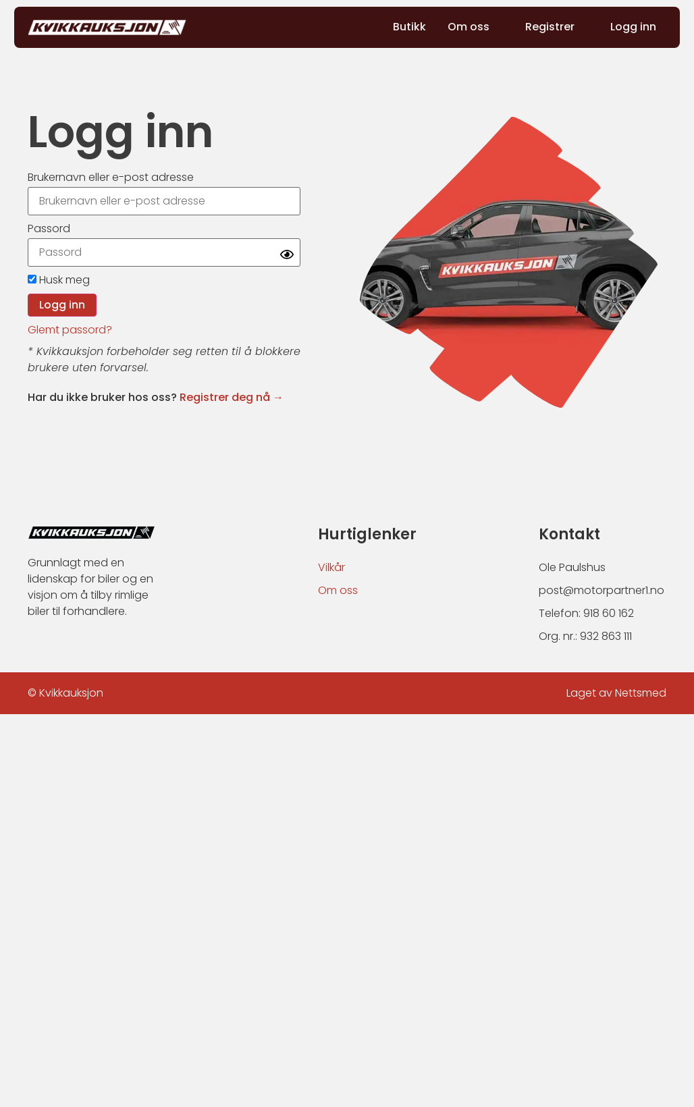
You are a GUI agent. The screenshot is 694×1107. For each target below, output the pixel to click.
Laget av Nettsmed (616, 693)
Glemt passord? (70, 330)
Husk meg (59, 280)
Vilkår (331, 567)
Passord (49, 228)
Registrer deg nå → (232, 397)
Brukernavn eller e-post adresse (111, 177)
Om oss (338, 590)
